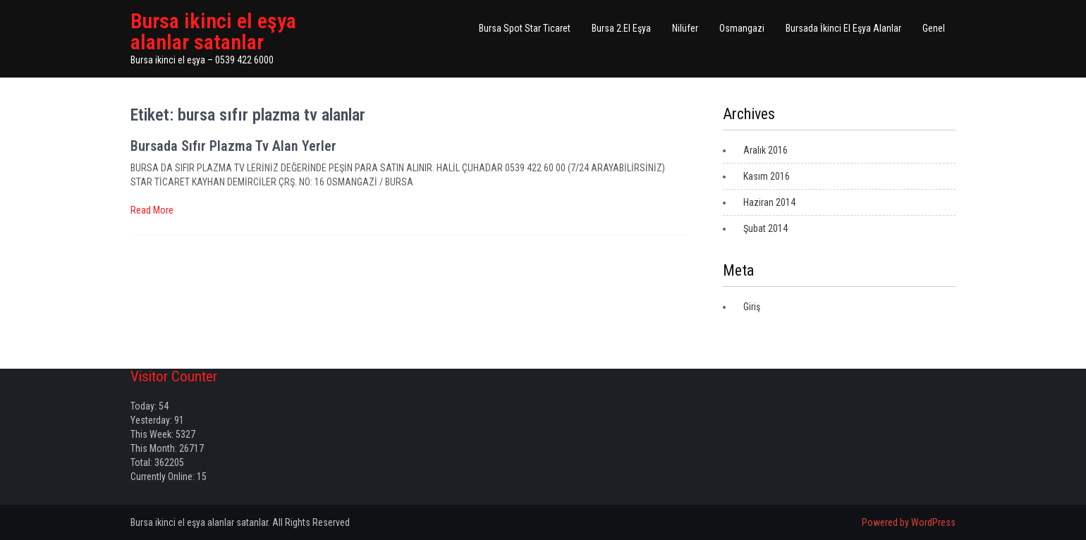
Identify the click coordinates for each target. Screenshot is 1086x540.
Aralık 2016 (765, 150)
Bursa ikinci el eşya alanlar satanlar (213, 31)
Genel (933, 28)
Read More (151, 210)
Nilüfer (685, 28)
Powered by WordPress (909, 522)
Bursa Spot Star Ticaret (525, 28)
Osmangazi (741, 28)
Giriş (751, 306)
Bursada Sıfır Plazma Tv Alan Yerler (233, 145)
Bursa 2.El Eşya (621, 28)
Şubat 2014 (765, 228)
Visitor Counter (173, 376)
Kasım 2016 (766, 176)
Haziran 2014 (769, 202)
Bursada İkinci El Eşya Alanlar (843, 28)
